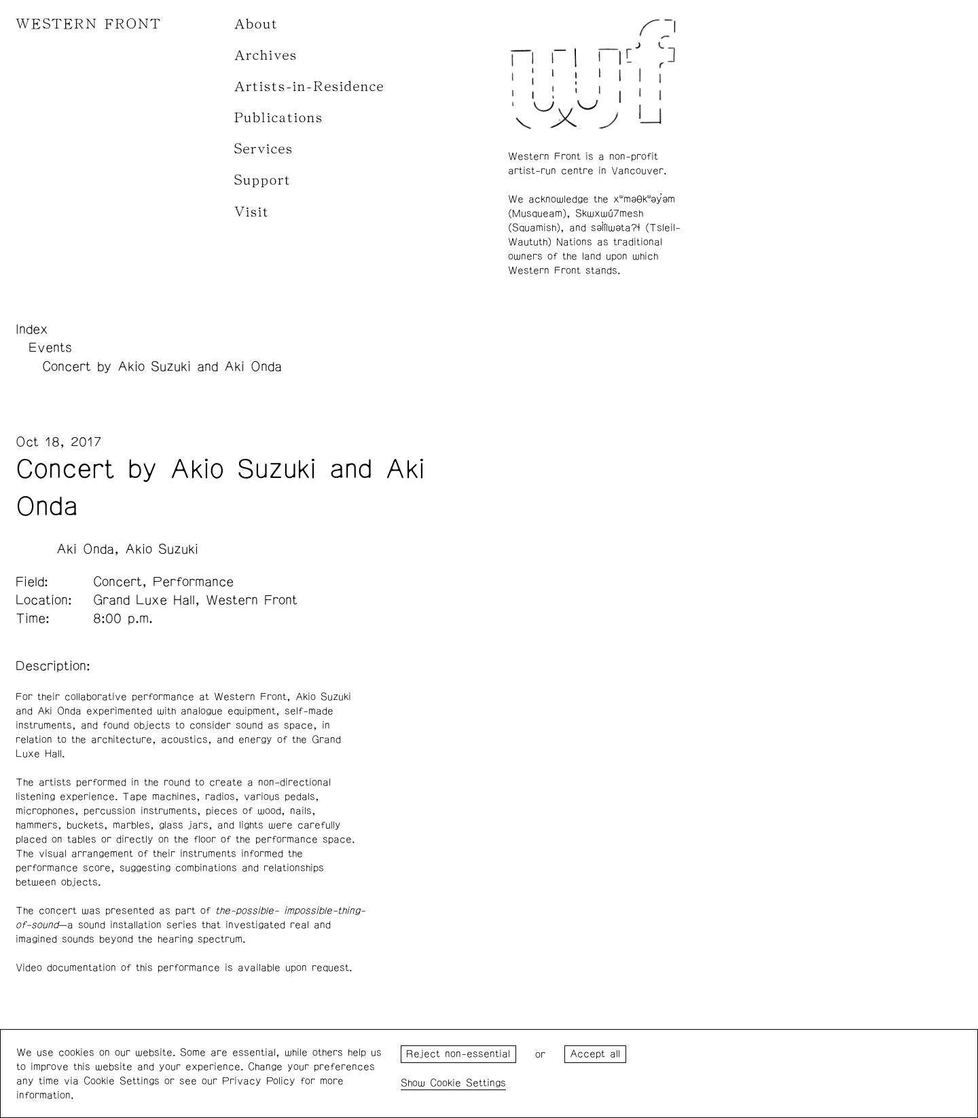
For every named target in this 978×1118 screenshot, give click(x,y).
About (256, 24)
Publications (278, 118)
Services (263, 149)
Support (262, 180)
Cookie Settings (468, 1083)
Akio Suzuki (161, 549)
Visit (252, 212)
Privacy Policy (258, 1081)
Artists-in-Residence (309, 86)
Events (50, 347)
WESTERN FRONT (89, 24)
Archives (265, 55)
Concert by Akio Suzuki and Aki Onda (162, 366)
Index (32, 329)
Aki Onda (85, 549)
